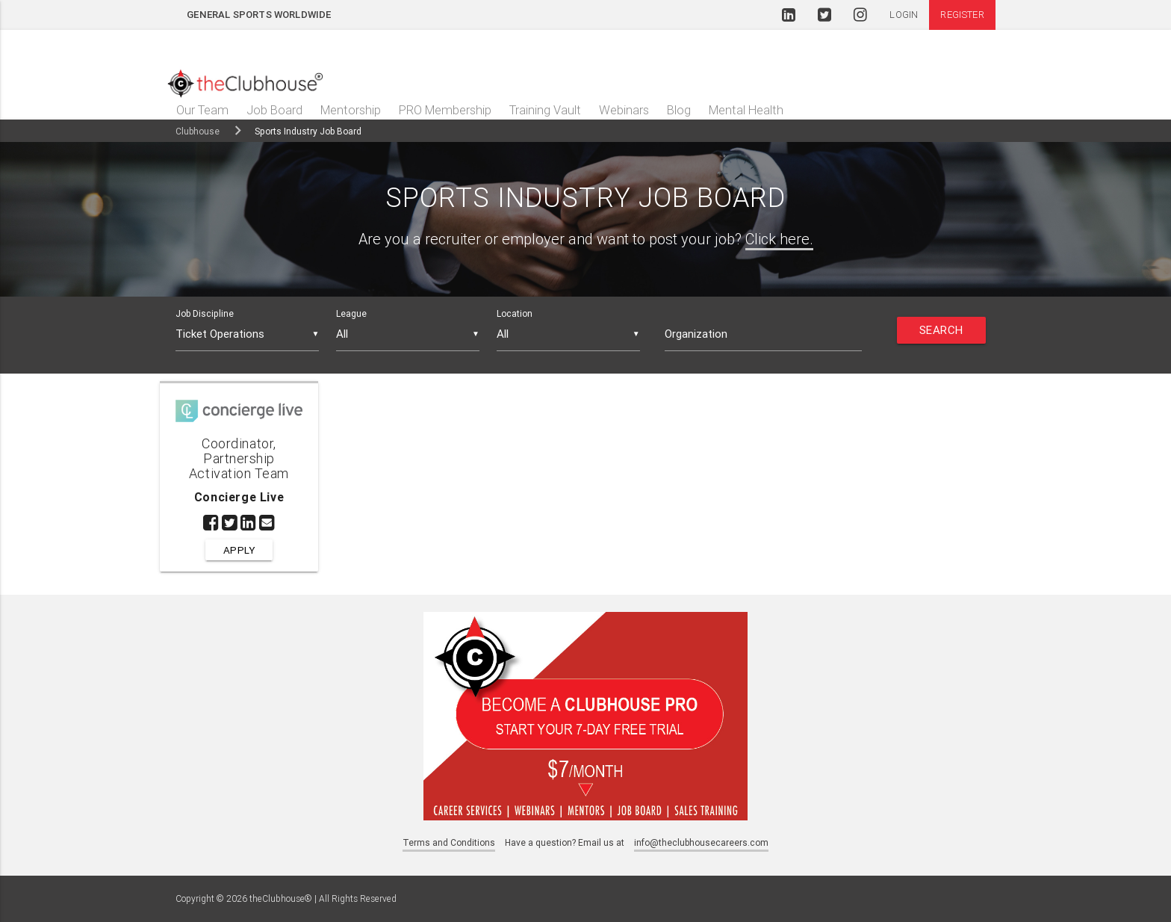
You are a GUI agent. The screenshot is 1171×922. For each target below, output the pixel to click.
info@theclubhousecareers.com (701, 842)
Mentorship (350, 110)
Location (514, 313)
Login (903, 14)
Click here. (779, 238)
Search (941, 330)
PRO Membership (445, 110)
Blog (679, 110)
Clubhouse (198, 131)
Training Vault (545, 110)
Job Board (274, 110)
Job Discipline (205, 313)
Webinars (624, 110)
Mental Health (746, 110)
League (351, 313)
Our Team (202, 110)
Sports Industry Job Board (308, 131)
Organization (696, 334)
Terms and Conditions (449, 842)
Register (962, 14)
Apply (239, 550)
